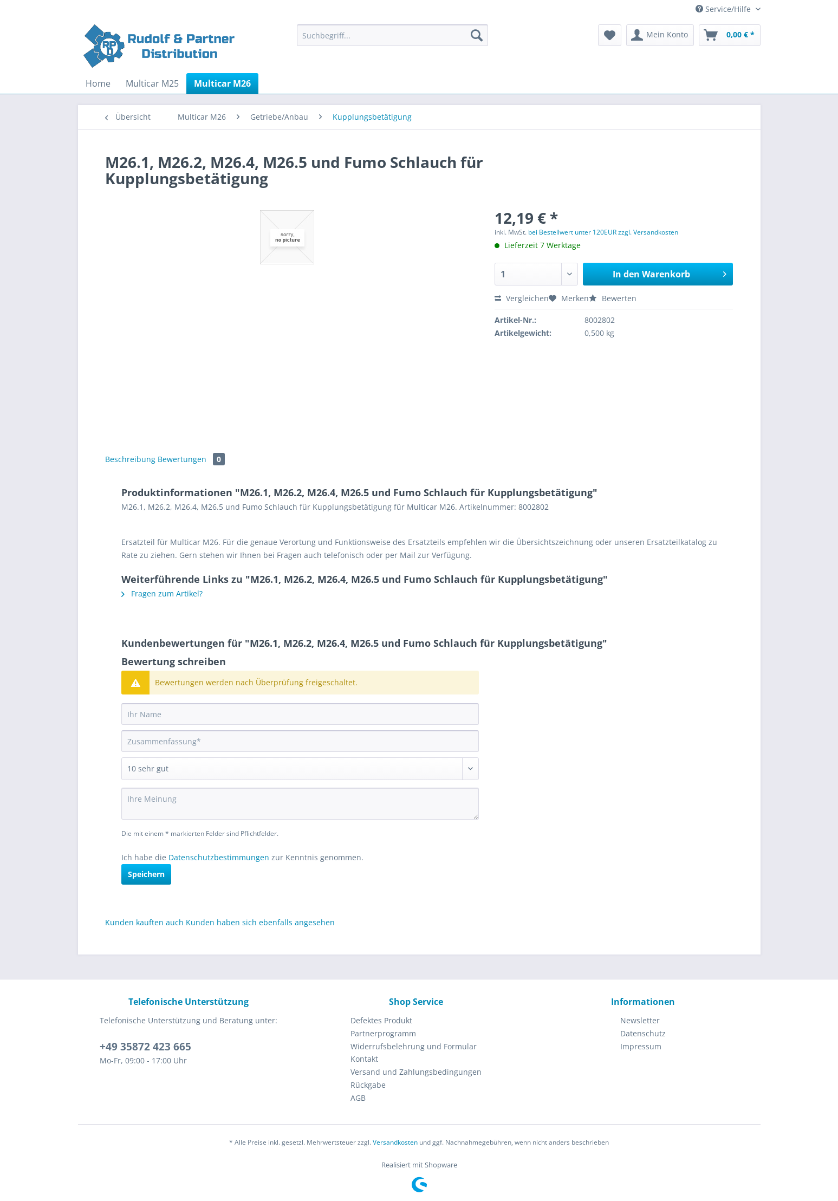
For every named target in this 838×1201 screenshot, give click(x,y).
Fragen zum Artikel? (162, 593)
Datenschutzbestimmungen (218, 857)
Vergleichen (522, 298)
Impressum (640, 1046)
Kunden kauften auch (144, 922)
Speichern (146, 874)
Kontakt (364, 1059)
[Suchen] (476, 35)
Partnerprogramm (383, 1033)
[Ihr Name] (300, 714)
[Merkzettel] (609, 35)
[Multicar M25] (152, 83)
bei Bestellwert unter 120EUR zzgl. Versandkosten (603, 232)
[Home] (98, 83)
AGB (358, 1098)
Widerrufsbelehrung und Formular (413, 1046)
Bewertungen (191, 459)
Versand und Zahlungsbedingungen (416, 1072)
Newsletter (640, 1020)
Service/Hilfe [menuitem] (724, 9)
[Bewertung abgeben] (300, 768)
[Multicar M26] (222, 83)
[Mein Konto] (660, 35)
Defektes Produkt (381, 1020)
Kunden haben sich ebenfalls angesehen (260, 922)
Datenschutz (643, 1033)
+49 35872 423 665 (145, 1047)
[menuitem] (392, 40)
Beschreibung (130, 459)
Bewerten (612, 298)
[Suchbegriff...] (392, 35)
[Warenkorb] (730, 35)
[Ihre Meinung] (300, 804)
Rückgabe (368, 1085)
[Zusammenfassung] (300, 741)
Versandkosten (395, 1142)
